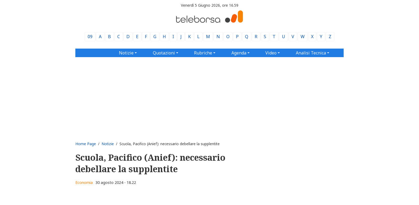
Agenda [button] (238, 53)
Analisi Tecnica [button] (311, 53)
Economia (84, 182)
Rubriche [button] (203, 53)
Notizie (108, 143)
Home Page (85, 143)
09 (90, 37)
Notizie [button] (126, 53)
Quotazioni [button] (164, 53)
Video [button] (271, 53)
